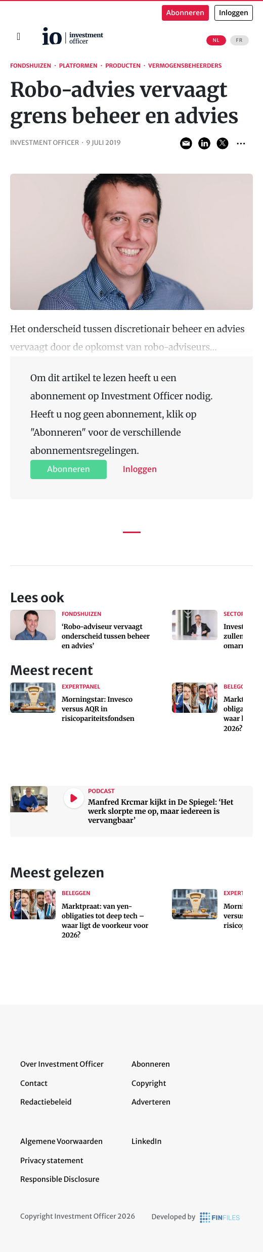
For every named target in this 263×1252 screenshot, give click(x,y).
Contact (34, 1083)
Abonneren (185, 13)
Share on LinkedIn (204, 143)
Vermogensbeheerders (185, 66)
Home (38, 31)
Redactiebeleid (46, 1102)
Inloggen (233, 13)
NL (216, 40)
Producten (123, 66)
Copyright (149, 1083)
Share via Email (186, 143)
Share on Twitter (222, 143)
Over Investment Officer (62, 1064)
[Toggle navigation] (18, 36)
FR (239, 40)
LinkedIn (147, 1141)
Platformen (78, 66)
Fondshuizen (30, 66)
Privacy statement (51, 1160)
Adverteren (151, 1102)
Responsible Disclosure (60, 1179)
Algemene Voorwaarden (61, 1141)
